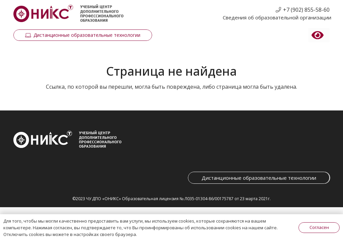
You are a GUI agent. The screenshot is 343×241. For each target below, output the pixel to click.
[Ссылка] (68, 13)
